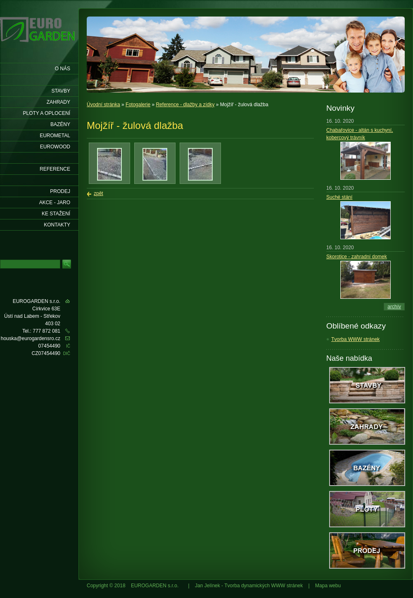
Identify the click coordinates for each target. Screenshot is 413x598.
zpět (98, 193)
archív (394, 307)
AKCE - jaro (54, 202)
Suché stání (339, 197)
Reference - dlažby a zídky (185, 104)
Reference (55, 169)
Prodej (60, 191)
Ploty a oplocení (47, 113)
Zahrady (58, 102)
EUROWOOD (55, 147)
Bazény (60, 124)
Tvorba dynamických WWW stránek (263, 585)
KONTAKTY (57, 225)
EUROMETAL (55, 135)
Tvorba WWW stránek (355, 339)
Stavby (60, 91)
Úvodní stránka (103, 104)
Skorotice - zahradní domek (356, 257)
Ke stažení (56, 214)
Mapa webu (328, 585)
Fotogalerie (138, 104)
